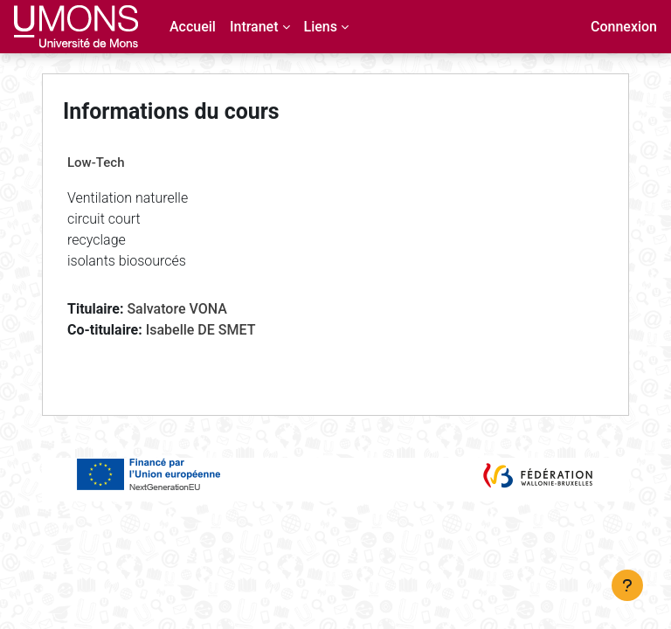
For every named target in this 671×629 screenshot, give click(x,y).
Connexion (624, 26)
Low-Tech (95, 162)
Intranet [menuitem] (254, 26)
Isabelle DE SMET (201, 329)
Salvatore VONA (176, 309)
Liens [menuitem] (320, 26)
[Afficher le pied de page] (627, 585)
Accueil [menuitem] (192, 26)
